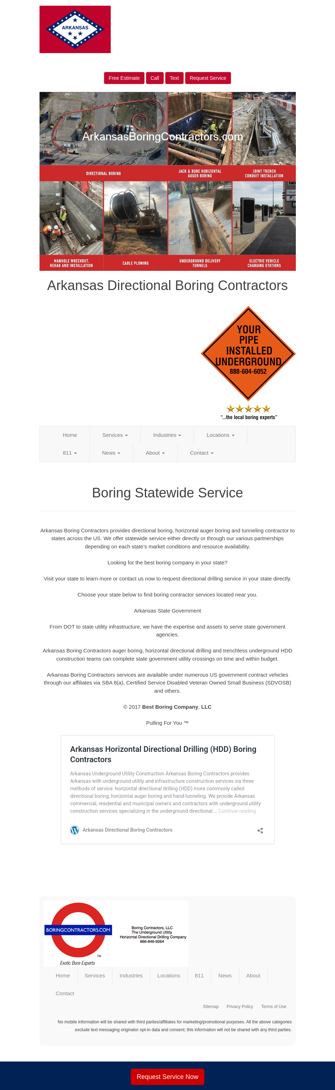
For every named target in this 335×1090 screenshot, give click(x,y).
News (111, 453)
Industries (167, 435)
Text (174, 78)
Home (70, 435)
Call (155, 78)
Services (115, 435)
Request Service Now (167, 1076)
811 (70, 453)
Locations (220, 435)
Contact (202, 453)
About (155, 453)
